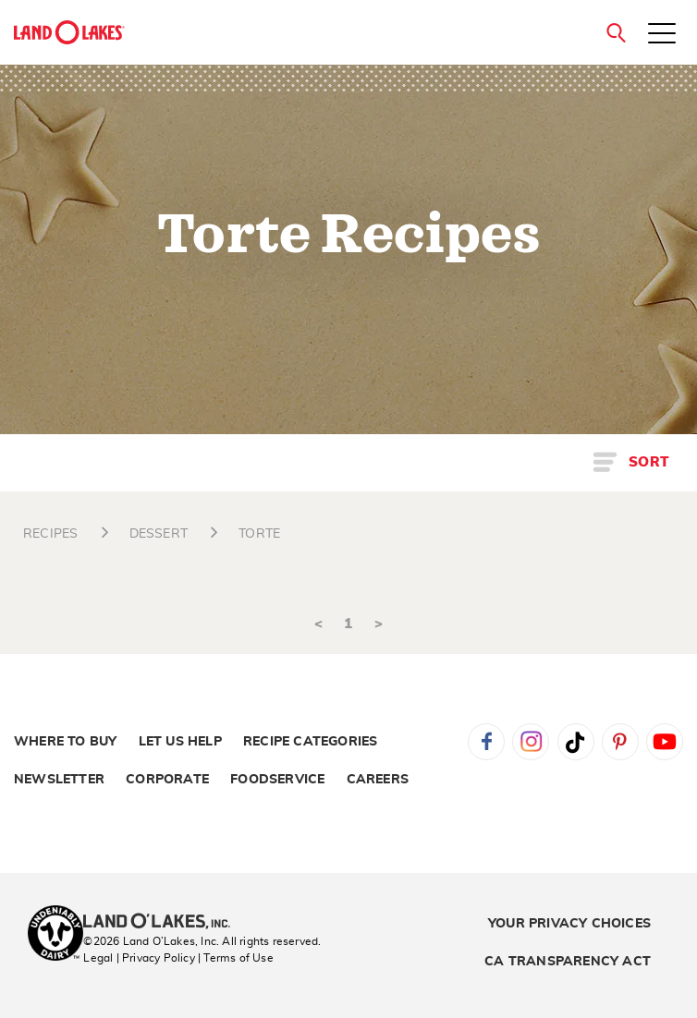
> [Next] (378, 624)
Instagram (530, 741)
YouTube (664, 741)
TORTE (259, 533)
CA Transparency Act (567, 961)
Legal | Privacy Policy (138, 957)
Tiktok (575, 741)
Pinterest (620, 741)
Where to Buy (65, 741)
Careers (378, 779)
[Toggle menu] (662, 35)
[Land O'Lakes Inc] (164, 922)
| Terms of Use (236, 957)
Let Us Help (180, 741)
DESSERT (158, 533)
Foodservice (277, 779)
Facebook (486, 741)
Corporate (167, 779)
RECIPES (50, 533)
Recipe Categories (310, 741)
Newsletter (59, 779)
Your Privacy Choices (569, 923)
